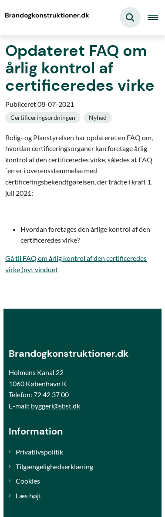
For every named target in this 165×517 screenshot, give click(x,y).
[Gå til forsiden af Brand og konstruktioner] (46, 17)
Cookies (28, 481)
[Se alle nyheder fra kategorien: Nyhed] (98, 117)
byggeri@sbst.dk (55, 406)
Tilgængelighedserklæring (54, 466)
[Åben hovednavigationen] (156, 17)
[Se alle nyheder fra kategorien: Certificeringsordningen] (43, 117)
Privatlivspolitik (39, 452)
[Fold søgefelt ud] (130, 17)
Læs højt (28, 495)
